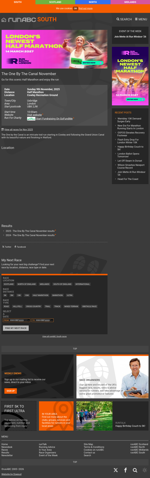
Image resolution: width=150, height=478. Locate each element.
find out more (86, 8)
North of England (27, 284)
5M (11, 295)
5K (5, 295)
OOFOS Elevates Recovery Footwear (131, 134)
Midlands (130, 2)
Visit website (34, 114)
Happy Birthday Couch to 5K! (130, 148)
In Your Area (45, 449)
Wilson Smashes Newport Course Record (130, 166)
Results (5, 452)
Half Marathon (40, 295)
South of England (62, 284)
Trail (47, 306)
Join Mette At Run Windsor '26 (131, 173)
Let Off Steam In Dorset (130, 160)
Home (4, 444)
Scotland (55, 2)
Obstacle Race (89, 306)
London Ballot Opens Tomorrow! (128, 155)
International (83, 284)
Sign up (11, 391)
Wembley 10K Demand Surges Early (129, 120)
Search (87, 455)
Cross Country (33, 306)
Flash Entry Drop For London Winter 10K (128, 141)
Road (6, 306)
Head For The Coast (128, 179)
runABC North (138, 447)
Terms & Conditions (94, 447)
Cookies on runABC (94, 449)
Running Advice (47, 447)
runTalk (43, 444)
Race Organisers (47, 452)
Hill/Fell (17, 306)
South (18, 2)
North (93, 2)
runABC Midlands (140, 449)
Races (4, 449)
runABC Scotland (139, 444)
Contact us (89, 452)
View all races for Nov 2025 (18, 129)
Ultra (69, 295)
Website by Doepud (11, 474)
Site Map (88, 444)
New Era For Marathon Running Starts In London (130, 127)
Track (57, 306)
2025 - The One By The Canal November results (30, 231)
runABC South (138, 452)
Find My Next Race (16, 328)
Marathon (57, 295)
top (75, 349)
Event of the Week (48, 455)
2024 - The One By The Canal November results (30, 235)
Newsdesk (6, 447)
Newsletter (7, 455)
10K (19, 295)
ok (75, 8)
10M (27, 295)
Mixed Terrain (71, 306)
